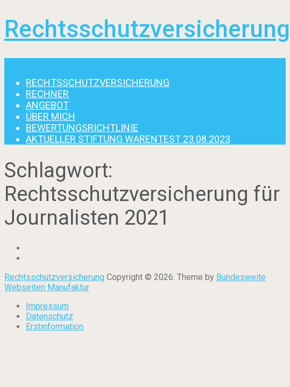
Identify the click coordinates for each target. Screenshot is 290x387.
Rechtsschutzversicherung (147, 29)
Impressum (47, 306)
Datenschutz (49, 316)
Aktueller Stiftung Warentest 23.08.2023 (128, 139)
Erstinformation (54, 326)
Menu (14, 63)
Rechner (47, 93)
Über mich (50, 116)
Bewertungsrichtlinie (82, 127)
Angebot (47, 105)
